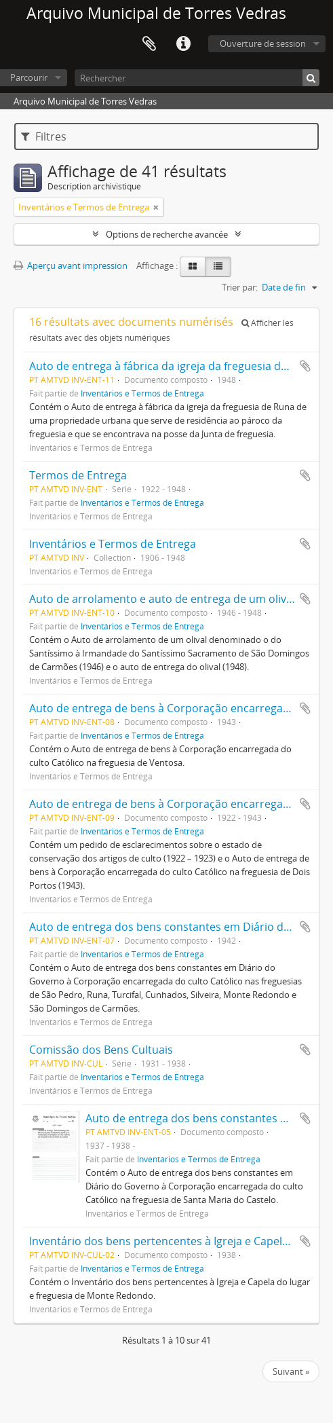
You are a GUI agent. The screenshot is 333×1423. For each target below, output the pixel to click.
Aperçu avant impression (71, 265)
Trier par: (240, 287)
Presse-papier (149, 44)
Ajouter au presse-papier (305, 366)
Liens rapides (183, 44)
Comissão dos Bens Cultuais (101, 1049)
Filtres (43, 136)
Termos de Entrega (78, 475)
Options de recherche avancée (167, 234)
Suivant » (291, 1371)
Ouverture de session (263, 43)
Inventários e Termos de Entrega (142, 393)
